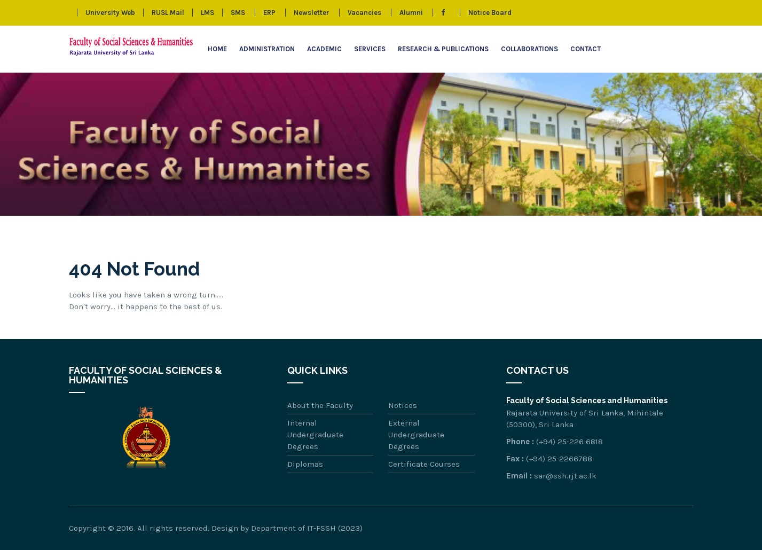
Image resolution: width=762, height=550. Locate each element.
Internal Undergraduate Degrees (315, 434)
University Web (110, 13)
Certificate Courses (424, 464)
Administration (267, 49)
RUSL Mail (168, 13)
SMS (238, 13)
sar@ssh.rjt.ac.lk (565, 476)
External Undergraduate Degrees (416, 434)
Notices (402, 405)
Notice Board (490, 13)
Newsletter (311, 13)
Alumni (411, 13)
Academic (324, 49)
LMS (207, 13)
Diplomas (305, 464)
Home (217, 49)
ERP (269, 13)
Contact (585, 49)
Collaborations (529, 49)
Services (370, 49)
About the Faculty (320, 405)
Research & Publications (443, 49)
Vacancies (364, 13)
